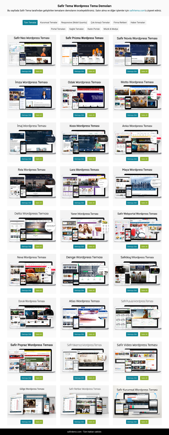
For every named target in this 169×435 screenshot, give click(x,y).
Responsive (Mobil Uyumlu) (74, 22)
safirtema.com (137, 10)
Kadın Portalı (94, 29)
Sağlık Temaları (76, 29)
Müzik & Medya (111, 29)
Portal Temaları (58, 29)
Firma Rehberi (120, 22)
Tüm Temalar (30, 22)
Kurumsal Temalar (48, 22)
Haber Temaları (138, 22)
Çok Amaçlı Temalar (100, 22)
